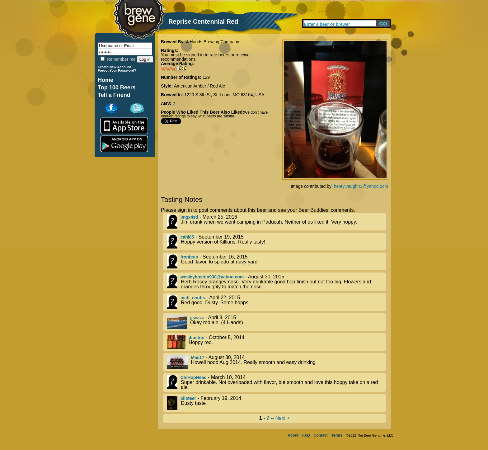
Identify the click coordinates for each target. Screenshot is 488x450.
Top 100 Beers (117, 87)
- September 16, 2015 (276, 261)
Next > (282, 418)
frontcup (189, 256)
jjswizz (197, 317)
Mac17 (197, 357)
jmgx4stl (189, 217)
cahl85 (187, 236)
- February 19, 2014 (276, 403)
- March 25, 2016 (276, 222)
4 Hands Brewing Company (212, 41)
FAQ (306, 435)
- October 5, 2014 (276, 342)
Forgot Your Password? (117, 70)
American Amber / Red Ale (199, 85)
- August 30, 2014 (276, 362)
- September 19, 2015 (276, 241)
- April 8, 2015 (276, 322)
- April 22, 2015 (276, 302)
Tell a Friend (114, 95)
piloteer (188, 398)
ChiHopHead (194, 377)
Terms (336, 435)
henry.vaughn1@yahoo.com (361, 186)
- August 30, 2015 (276, 281)
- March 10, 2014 (276, 382)
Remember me (118, 59)
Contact (321, 435)
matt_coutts (193, 297)
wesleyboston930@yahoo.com (212, 276)
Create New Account (114, 67)
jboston (196, 337)
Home (105, 80)
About (293, 435)
